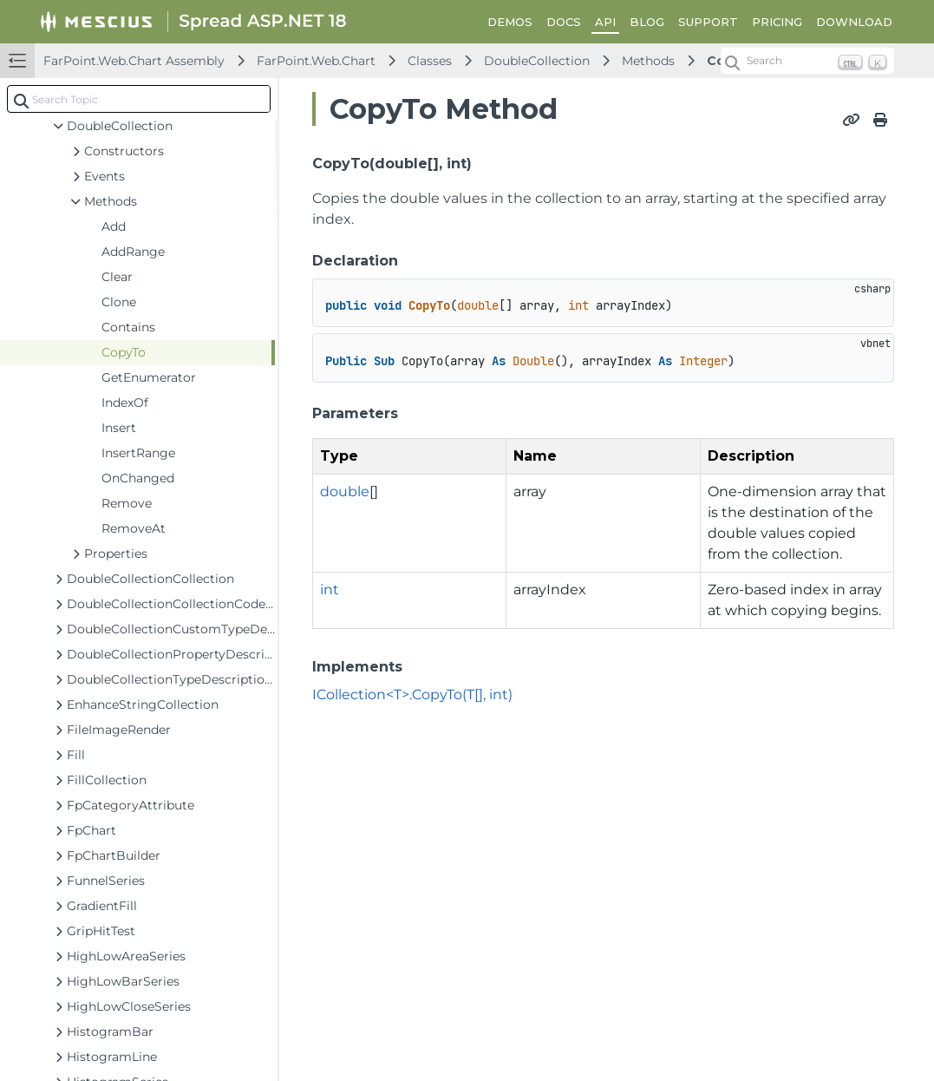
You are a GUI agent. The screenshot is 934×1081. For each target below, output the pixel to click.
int (329, 589)
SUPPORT (708, 22)
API (605, 22)
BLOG (647, 22)
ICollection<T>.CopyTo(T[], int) (412, 694)
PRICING (777, 22)
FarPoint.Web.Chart (316, 61)
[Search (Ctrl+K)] (807, 61)
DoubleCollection (537, 61)
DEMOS (509, 22)
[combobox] (139, 99)
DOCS (563, 22)
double (344, 491)
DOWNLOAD (854, 22)
